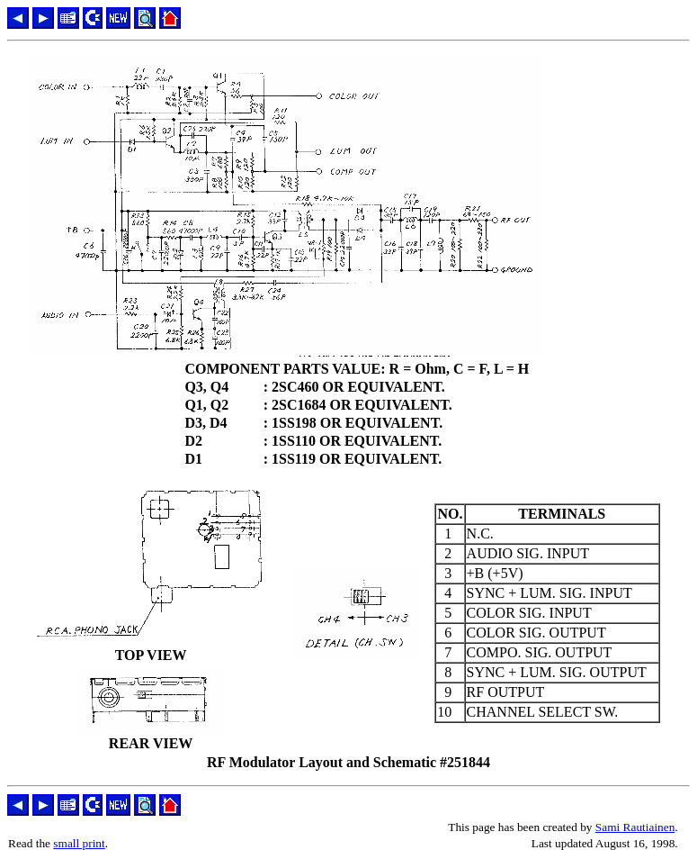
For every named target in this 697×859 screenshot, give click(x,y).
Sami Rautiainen (635, 827)
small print (78, 843)
